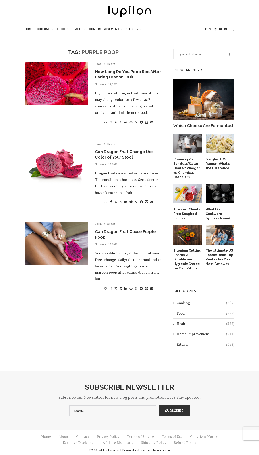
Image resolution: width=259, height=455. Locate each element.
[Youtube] (225, 29)
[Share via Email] (151, 122)
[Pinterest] (220, 29)
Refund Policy (185, 440)
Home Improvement (104, 29)
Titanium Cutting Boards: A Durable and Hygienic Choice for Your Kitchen (187, 258)
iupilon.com (164, 448)
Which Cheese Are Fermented (203, 125)
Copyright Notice (204, 434)
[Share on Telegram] (141, 122)
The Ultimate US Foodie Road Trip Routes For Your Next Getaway (219, 256)
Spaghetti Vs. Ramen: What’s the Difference (218, 163)
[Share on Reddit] (131, 122)
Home (29, 29)
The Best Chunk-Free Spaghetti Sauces (186, 213)
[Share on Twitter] (115, 122)
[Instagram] (215, 29)
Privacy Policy (108, 434)
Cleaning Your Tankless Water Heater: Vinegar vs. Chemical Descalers (186, 167)
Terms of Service (140, 434)
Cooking (43, 29)
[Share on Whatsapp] (136, 122)
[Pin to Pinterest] (121, 122)
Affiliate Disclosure (118, 440)
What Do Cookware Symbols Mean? (218, 213)
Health (77, 29)
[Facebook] (206, 29)
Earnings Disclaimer (79, 440)
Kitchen (132, 29)
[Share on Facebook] (111, 122)
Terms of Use (172, 434)
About (63, 434)
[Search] (232, 29)
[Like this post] (105, 122)
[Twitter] (210, 29)
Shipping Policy (153, 440)
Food (61, 29)
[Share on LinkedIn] (125, 122)
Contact (82, 434)
